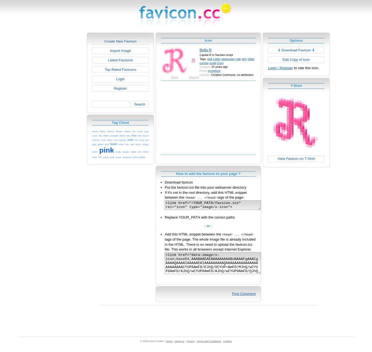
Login (120, 79)
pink (209, 59)
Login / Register (280, 68)
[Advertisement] (63, 113)
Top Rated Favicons (120, 70)
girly (244, 59)
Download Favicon (296, 50)
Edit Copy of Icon (296, 60)
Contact (227, 347)
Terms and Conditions (209, 347)
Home (169, 347)
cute (238, 59)
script (212, 63)
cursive (204, 63)
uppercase (228, 59)
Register (120, 88)
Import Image (120, 51)
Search (139, 104)
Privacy (191, 347)
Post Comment (244, 299)
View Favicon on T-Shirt (296, 159)
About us (179, 347)
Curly (220, 63)
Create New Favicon (120, 41)
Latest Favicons (120, 60)
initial (251, 59)
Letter (216, 59)
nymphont (214, 70)
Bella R (206, 50)
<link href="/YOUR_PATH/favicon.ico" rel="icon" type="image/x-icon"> (218, 206)
